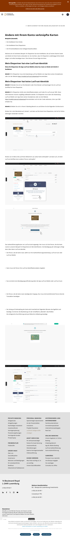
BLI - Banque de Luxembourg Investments (45, 487)
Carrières (49, 455)
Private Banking (14, 418)
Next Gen (48, 430)
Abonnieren (31, 519)
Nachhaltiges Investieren (15, 425)
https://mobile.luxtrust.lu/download (15, 99)
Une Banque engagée (51, 460)
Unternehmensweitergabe (52, 428)
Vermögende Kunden (14, 435)
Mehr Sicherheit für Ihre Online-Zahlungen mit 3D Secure (45, 26)
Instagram (13, 492)
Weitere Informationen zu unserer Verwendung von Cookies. (35, 526)
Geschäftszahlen (12, 455)
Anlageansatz (12, 420)
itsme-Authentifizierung (52, 450)
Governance (11, 458)
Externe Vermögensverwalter (35, 450)
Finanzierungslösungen (14, 433)
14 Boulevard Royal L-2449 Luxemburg (11, 482)
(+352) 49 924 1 (7, 488)
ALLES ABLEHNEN (46, 534)
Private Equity (12, 438)
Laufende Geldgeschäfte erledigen (34, 432)
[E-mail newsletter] (18, 519)
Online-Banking (51, 435)
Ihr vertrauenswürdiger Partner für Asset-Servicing (34, 442)
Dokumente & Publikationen (16, 468)
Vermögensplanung (13, 430)
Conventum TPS (37, 494)
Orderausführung (32, 453)
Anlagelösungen (12, 423)
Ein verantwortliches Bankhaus (14, 464)
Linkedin (3, 492)
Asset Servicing (33, 438)
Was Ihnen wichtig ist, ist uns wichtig (34, 462)
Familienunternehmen (51, 423)
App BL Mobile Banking (52, 445)
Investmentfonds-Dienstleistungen (32, 447)
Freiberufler (13, 443)
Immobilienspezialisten (52, 425)
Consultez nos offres (51, 465)
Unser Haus (12, 451)
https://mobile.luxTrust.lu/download (28, 76)
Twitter (10, 492)
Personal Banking (34, 418)
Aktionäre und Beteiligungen (16, 460)
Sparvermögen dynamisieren (35, 420)
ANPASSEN (36, 534)
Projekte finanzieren (32, 428)
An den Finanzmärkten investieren (33, 424)
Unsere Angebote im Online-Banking (53, 439)
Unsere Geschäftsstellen (34, 465)
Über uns (10, 453)
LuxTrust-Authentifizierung (53, 448)
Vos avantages (49, 463)
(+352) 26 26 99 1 (37, 490)
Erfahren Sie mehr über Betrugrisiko (35, 8)
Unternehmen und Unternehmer (52, 419)
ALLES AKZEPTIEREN (25, 534)
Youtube (17, 492)
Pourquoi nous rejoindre (52, 458)
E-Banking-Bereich (50, 443)
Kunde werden (32, 458)
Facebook (6, 492)
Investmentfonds (13, 428)
